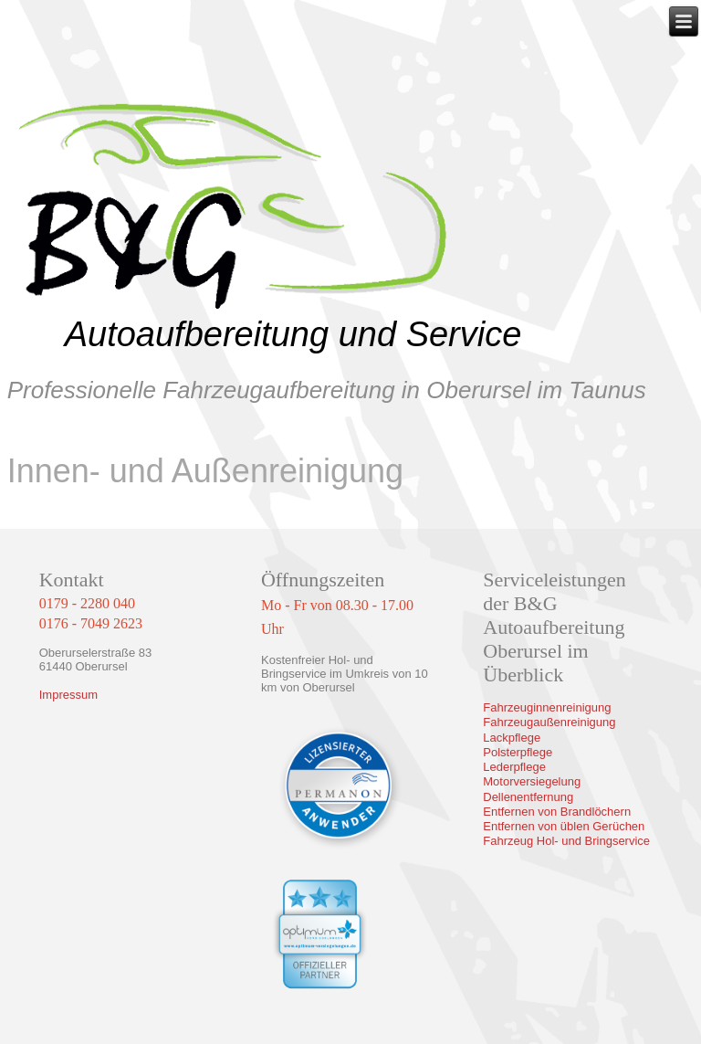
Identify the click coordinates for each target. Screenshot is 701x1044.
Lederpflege (514, 767)
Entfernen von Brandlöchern (557, 811)
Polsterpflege (517, 752)
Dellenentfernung (528, 797)
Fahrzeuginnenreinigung (547, 707)
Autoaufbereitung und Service (293, 334)
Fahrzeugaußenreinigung (549, 722)
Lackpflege (511, 737)
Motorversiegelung (532, 781)
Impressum (68, 694)
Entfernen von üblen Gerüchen (563, 826)
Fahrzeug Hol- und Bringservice (566, 841)
